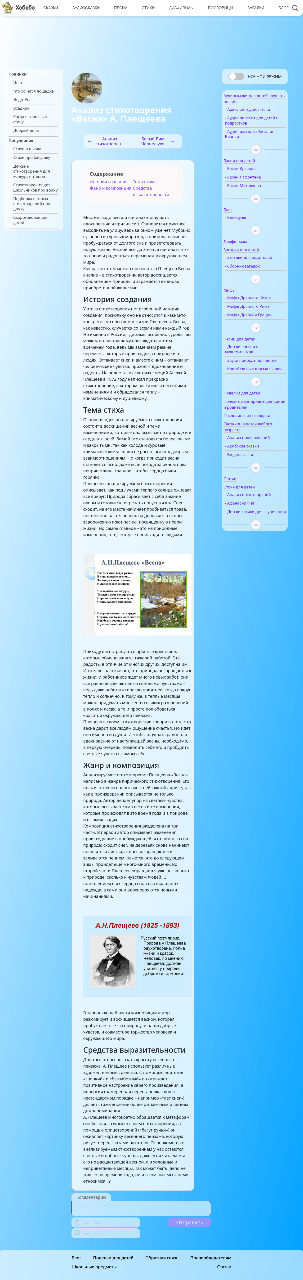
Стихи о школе (27, 149)
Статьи (224, 1267)
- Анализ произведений (258, 461)
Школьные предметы (94, 1267)
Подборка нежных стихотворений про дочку (31, 203)
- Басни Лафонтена (254, 180)
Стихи (146, 8)
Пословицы (218, 8)
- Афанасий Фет (250, 532)
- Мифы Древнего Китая (258, 306)
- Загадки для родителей (248, 263)
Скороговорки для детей (31, 220)
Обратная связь (161, 1258)
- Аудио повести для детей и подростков (255, 124)
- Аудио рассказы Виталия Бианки (252, 137)
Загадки (252, 8)
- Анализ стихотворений (250, 521)
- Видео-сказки (250, 478)
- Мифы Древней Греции (251, 326)
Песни (119, 8)
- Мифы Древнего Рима (258, 315)
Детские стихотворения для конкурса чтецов (31, 171)
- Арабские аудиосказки (258, 112)
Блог (280, 8)
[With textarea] (141, 1208)
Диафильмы (179, 8)
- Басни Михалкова (254, 189)
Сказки (50, 8)
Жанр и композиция (111, 188)
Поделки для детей (113, 1258)
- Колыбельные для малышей (254, 390)
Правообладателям (211, 1258)
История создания (109, 181)
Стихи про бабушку (31, 157)
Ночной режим (265, 76)
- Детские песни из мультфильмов (253, 363)
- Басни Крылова (251, 172)
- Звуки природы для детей (255, 376)
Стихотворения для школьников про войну (35, 187)
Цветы (19, 82)
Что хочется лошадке (33, 91)
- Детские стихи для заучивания (254, 543)
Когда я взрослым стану (30, 119)
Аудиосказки (85, 8)
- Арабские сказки (253, 469)
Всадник (21, 108)
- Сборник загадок (253, 274)
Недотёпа (22, 99)
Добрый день (26, 130)
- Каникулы (246, 220)
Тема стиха (144, 181)
